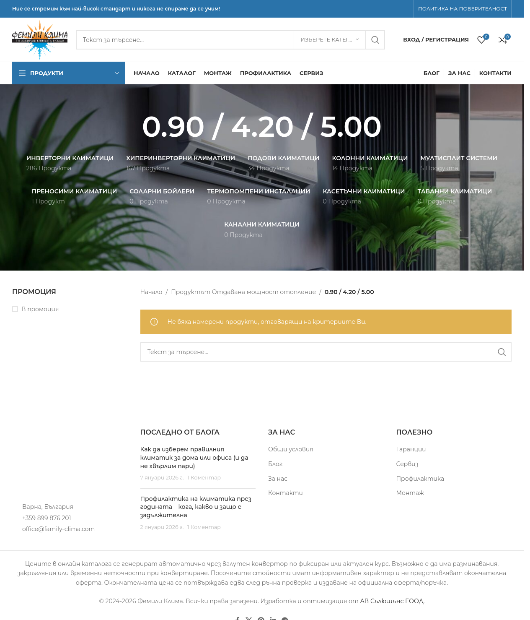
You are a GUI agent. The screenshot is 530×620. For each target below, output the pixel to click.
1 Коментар (204, 477)
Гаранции (411, 449)
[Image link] (58, 460)
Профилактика (420, 478)
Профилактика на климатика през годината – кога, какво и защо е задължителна (196, 507)
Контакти (285, 493)
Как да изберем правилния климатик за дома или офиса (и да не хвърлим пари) (194, 457)
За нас (277, 478)
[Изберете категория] (330, 40)
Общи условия (290, 449)
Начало (151, 292)
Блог (275, 464)
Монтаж (410, 493)
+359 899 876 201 (46, 518)
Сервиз (407, 464)
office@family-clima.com (58, 529)
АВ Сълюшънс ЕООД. (392, 601)
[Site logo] (39, 39)
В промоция (40, 309)
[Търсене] (230, 39)
